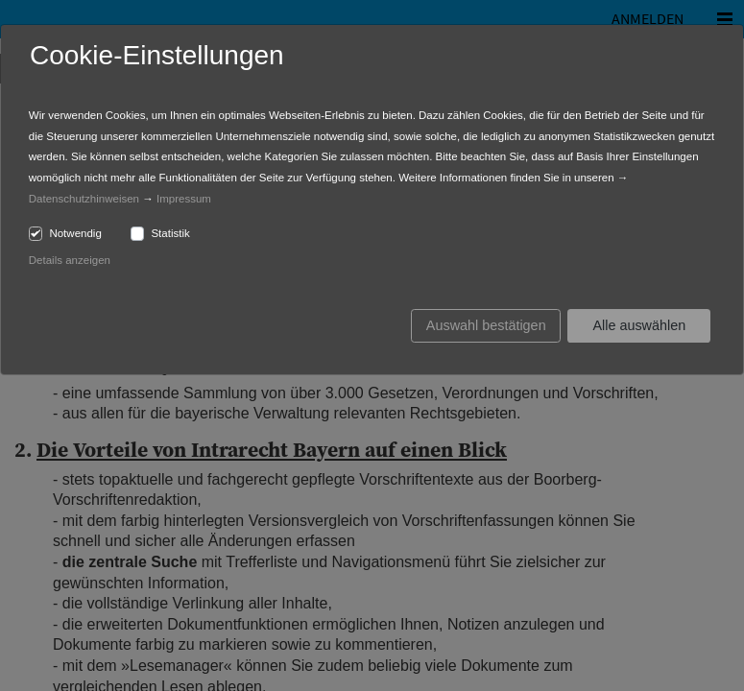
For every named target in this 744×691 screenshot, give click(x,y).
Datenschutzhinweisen (84, 198)
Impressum (183, 198)
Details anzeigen (69, 260)
